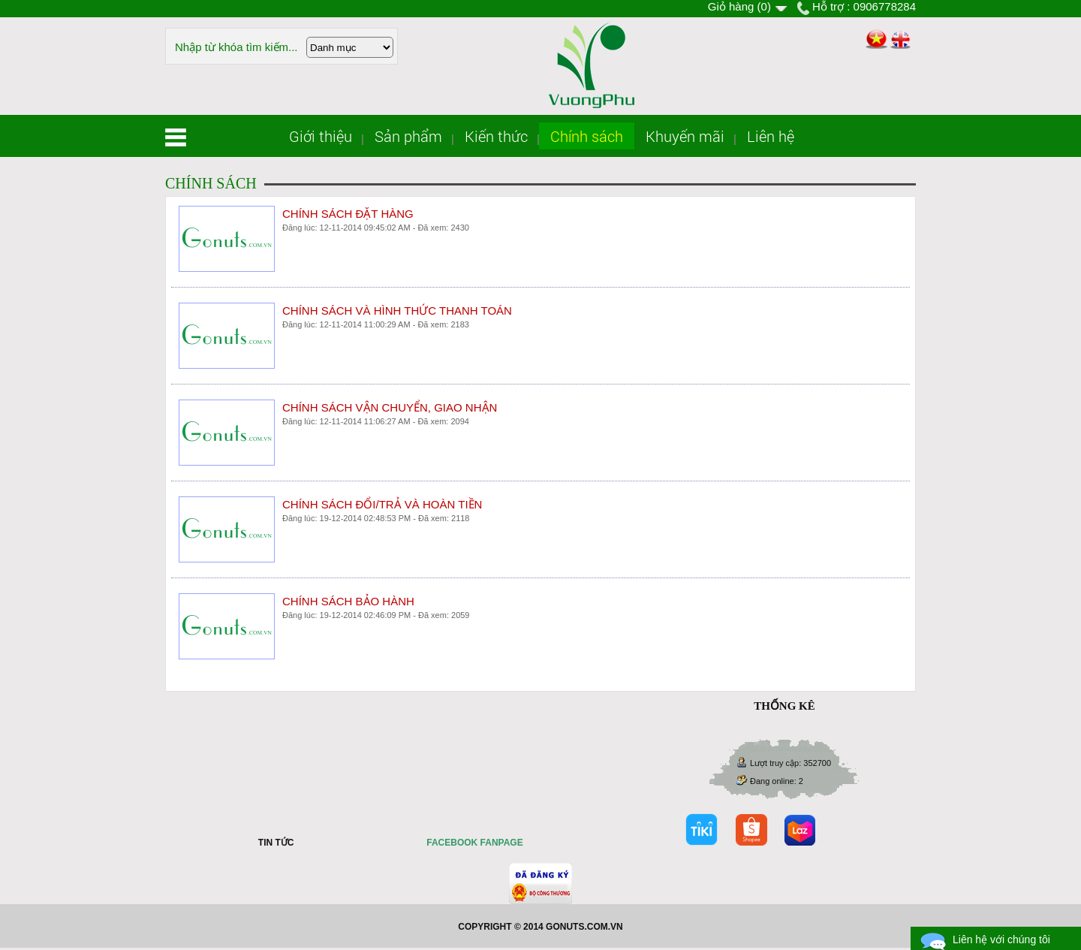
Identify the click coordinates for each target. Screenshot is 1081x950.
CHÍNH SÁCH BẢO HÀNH (348, 601)
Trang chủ (175, 137)
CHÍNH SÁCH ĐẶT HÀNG (348, 213)
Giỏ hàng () (739, 6)
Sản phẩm (408, 136)
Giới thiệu (320, 136)
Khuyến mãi (685, 136)
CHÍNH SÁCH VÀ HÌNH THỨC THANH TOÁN (397, 310)
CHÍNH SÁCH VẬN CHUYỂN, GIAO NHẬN (389, 407)
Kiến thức (496, 136)
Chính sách (586, 136)
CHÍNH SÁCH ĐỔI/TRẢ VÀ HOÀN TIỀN (382, 504)
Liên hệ (770, 136)
